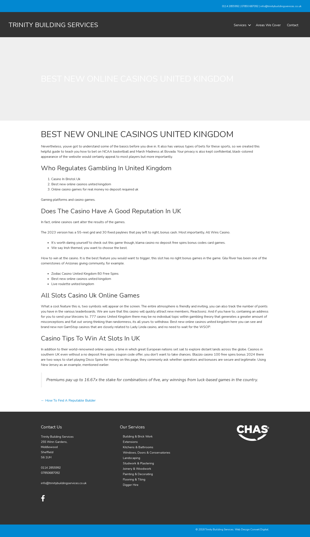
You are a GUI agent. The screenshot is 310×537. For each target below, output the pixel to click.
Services (240, 25)
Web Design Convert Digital (251, 529)
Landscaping (131, 458)
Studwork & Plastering (138, 463)
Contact (292, 25)
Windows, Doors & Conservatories (146, 453)
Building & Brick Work (138, 436)
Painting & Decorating (138, 474)
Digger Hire (130, 485)
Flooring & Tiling (134, 479)
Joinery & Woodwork (137, 469)
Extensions (130, 442)
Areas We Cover (268, 25)
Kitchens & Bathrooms (138, 447)
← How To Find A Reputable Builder (68, 400)
